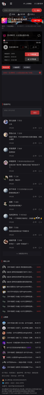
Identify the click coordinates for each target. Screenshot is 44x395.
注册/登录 (38, 4)
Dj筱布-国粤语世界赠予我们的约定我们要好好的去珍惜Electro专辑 (20, 277)
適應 (11, 202)
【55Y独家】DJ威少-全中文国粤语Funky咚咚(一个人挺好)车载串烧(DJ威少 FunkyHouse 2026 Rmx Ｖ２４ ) (20, 311)
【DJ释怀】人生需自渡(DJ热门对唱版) (18, 73)
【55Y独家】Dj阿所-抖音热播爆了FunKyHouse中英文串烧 (20, 367)
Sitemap (13, 376)
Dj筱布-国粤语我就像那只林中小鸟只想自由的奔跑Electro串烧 (20, 272)
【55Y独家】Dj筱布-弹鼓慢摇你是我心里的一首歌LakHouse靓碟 (20, 267)
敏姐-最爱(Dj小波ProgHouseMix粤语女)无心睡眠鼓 (20, 287)
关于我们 (5, 373)
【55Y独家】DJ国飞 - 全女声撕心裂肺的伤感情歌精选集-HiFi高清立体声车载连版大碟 (20, 328)
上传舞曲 (27, 4)
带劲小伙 (12, 133)
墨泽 (11, 227)
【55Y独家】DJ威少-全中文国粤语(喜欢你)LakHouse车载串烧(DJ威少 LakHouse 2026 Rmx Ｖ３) (20, 296)
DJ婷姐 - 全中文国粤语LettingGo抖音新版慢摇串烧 (20, 333)
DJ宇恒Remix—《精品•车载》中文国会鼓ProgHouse (20, 362)
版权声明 (20, 373)
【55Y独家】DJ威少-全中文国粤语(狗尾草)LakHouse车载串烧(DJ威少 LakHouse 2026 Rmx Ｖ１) (20, 306)
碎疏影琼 (12, 161)
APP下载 (21, 376)
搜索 (37, 10)
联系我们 (12, 373)
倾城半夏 (12, 240)
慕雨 (11, 176)
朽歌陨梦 (12, 148)
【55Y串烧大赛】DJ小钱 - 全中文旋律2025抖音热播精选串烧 (20, 323)
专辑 (12, 14)
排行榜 (21, 14)
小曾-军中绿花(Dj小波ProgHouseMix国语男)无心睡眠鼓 (20, 292)
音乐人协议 (5, 376)
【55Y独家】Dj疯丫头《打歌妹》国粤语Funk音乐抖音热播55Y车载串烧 (20, 338)
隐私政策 (35, 373)
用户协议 (28, 373)
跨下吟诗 (12, 189)
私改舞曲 (10, 26)
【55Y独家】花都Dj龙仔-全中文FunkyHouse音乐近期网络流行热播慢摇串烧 (20, 352)
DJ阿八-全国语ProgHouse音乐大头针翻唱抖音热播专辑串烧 (20, 357)
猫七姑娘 (12, 120)
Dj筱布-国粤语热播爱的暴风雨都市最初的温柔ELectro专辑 (20, 282)
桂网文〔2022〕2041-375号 (14, 383)
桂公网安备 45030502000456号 (16, 380)
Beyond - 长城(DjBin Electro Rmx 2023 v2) (20, 342)
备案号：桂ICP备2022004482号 (13, 386)
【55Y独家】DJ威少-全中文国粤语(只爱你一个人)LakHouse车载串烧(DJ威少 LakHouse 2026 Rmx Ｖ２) (20, 301)
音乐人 (31, 14)
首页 (3, 26)
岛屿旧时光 (13, 215)
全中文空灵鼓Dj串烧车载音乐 (19, 347)
